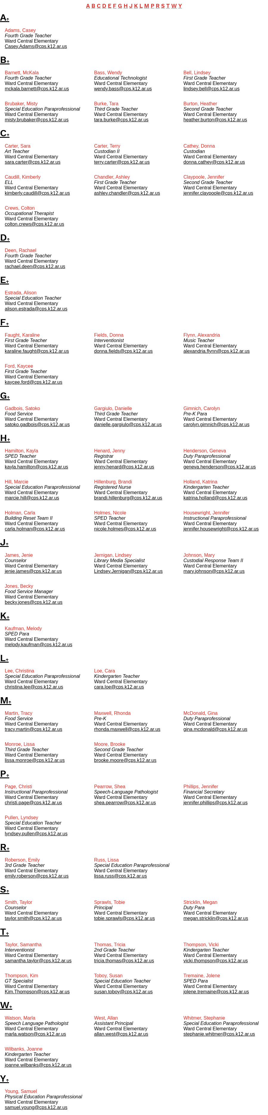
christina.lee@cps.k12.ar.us (34, 686)
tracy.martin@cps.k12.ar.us (33, 729)
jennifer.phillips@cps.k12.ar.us (215, 802)
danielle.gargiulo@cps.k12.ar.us (128, 424)
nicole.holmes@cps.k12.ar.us (125, 528)
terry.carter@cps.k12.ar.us (122, 162)
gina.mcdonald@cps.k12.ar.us (215, 729)
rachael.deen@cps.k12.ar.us (35, 266)
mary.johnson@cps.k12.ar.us (213, 571)
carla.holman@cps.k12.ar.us (35, 528)
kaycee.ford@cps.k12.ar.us (33, 382)
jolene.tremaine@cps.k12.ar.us (216, 991)
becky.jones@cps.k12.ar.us (34, 602)
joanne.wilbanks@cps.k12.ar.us (38, 1065)
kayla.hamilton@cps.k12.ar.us (36, 466)
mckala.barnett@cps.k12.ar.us (37, 88)
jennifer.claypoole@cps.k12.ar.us (218, 193)
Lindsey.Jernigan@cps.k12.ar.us (128, 571)
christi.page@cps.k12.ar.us (33, 802)
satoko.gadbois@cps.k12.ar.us (37, 424)
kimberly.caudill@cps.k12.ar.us (37, 193)
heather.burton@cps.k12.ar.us (215, 119)
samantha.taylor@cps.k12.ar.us (38, 960)
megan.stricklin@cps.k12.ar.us (215, 918)
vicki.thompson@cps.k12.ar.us (215, 960)
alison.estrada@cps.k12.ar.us (36, 308)
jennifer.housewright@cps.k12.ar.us (221, 528)
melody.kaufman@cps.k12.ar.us (38, 644)
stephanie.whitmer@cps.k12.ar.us (219, 1034)
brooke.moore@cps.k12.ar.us (125, 760)
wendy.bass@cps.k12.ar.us (123, 88)
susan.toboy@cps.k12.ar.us (123, 991)
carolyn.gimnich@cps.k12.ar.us (216, 424)
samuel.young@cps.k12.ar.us (36, 1107)
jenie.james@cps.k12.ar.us (33, 571)
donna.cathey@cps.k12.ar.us (214, 162)
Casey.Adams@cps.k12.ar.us (36, 46)
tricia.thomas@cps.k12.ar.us (124, 960)
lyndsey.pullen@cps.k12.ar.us (36, 833)
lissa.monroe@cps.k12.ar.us (35, 760)
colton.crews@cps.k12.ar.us (34, 224)
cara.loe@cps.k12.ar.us (119, 686)
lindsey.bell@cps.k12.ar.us (211, 88)
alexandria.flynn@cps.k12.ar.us (216, 351)
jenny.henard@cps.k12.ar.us (124, 466)
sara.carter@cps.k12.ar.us (32, 162)
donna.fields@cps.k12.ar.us (123, 351)
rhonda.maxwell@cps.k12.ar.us (127, 729)
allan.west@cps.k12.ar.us (121, 1034)
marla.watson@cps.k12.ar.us (35, 1034)
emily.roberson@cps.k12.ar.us (36, 876)
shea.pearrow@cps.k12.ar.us (125, 802)
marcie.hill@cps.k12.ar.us (32, 497)
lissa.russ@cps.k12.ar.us (120, 876)
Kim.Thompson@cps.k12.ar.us (37, 991)
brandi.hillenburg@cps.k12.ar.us (128, 497)
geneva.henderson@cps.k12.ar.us (219, 466)
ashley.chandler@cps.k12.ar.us (127, 193)
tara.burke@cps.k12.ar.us (121, 119)
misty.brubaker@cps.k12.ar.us (36, 119)
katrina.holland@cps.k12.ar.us (215, 497)
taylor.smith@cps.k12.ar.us (33, 918)
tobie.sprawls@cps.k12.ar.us (124, 918)
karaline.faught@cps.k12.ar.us (37, 351)
